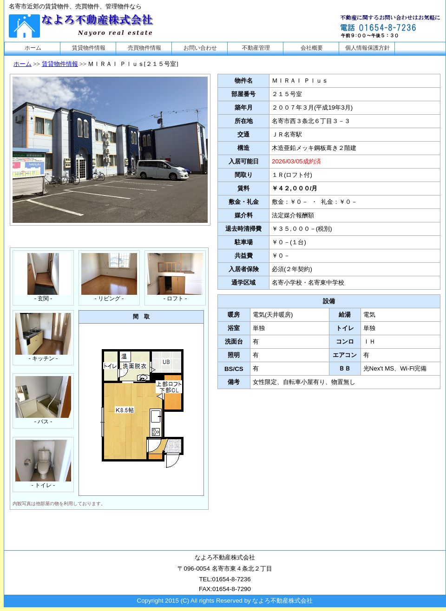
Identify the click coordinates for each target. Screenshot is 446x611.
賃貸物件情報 (88, 48)
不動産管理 (256, 48)
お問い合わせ (200, 48)
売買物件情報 (144, 48)
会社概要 (312, 48)
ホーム (33, 48)
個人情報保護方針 (367, 48)
